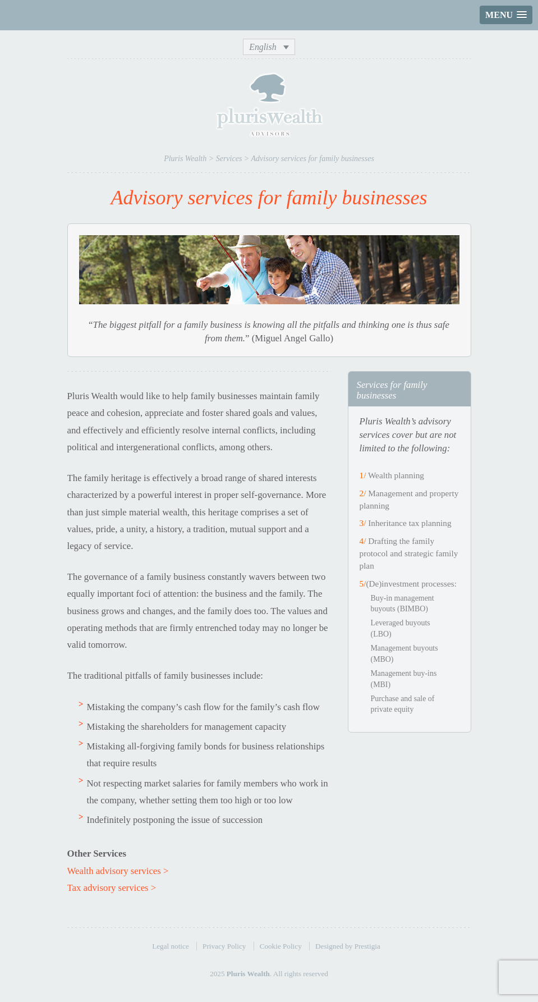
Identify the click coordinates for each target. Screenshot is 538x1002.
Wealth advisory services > (118, 871)
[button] (506, 15)
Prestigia (367, 946)
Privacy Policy (224, 946)
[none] (269, 47)
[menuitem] (269, 47)
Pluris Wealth (185, 158)
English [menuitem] (262, 47)
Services (229, 158)
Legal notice (170, 946)
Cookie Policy (281, 946)
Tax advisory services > (112, 887)
